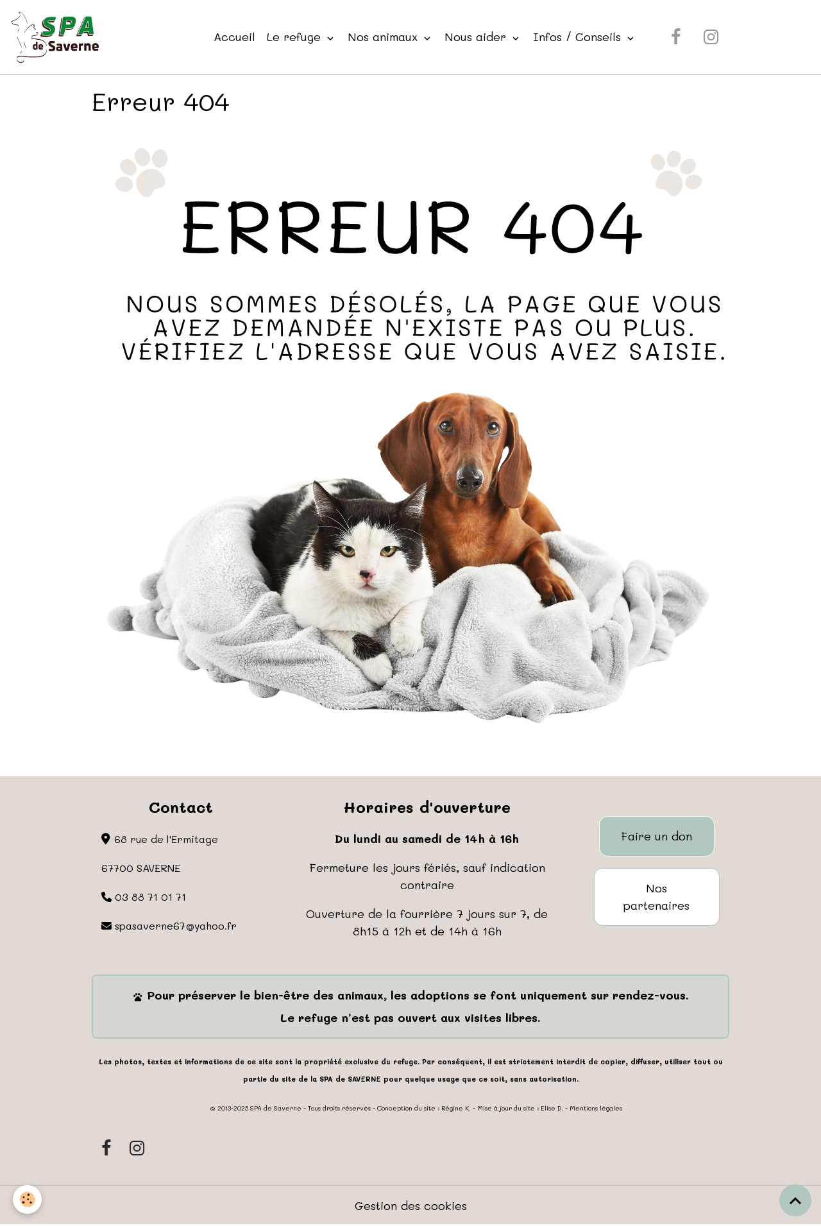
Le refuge (296, 36)
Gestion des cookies (411, 1205)
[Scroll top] (795, 1200)
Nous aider (477, 36)
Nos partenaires (656, 896)
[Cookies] (27, 1199)
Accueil (234, 36)
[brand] (58, 37)
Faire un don (656, 836)
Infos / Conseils (579, 36)
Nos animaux (384, 36)
